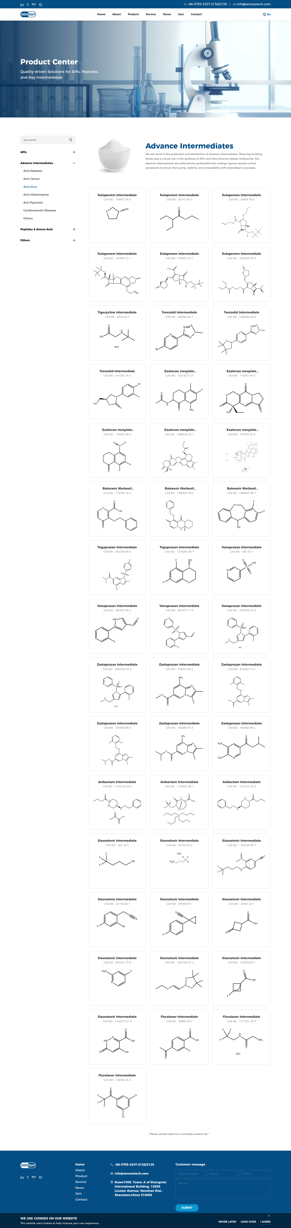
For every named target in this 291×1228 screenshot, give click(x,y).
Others (28, 218)
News (167, 14)
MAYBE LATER (227, 1221)
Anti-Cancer (31, 179)
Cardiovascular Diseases (39, 210)
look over (248, 1221)
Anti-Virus (30, 187)
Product (133, 14)
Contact (196, 14)
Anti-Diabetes (32, 171)
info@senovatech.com (254, 4)
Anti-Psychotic (33, 202)
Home (101, 14)
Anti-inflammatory (36, 194)
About (116, 14)
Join (181, 14)
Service (151, 14)
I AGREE (265, 1221)
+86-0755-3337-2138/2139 (207, 4)
